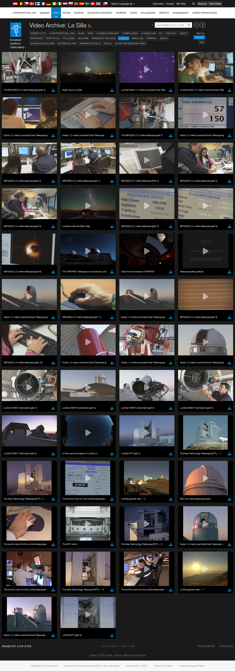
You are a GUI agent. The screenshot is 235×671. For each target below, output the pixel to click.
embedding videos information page (211, 592)
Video (56, 15)
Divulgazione (148, 13)
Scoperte (121, 13)
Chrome (15, 652)
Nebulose (137, 38)
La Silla (123, 38)
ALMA (81, 33)
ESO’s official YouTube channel (86, 588)
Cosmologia (148, 33)
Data (202, 42)
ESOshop (79, 13)
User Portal (215, 3)
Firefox (14, 659)
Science (202, 3)
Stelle (108, 43)
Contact (170, 3)
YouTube (8, 588)
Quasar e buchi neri (42, 43)
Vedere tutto (38, 33)
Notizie (66, 13)
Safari (14, 662)
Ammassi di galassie (104, 38)
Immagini (44, 13)
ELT (161, 33)
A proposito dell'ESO (24, 13)
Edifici (163, 38)
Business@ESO (181, 13)
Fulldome (69, 38)
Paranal (152, 38)
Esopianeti (36, 38)
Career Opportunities (204, 13)
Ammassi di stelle (90, 43)
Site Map (181, 3)
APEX (90, 33)
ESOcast (171, 33)
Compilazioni (130, 33)
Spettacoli (52, 38)
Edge (13, 656)
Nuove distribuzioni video (130, 43)
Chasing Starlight (107, 33)
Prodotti (164, 13)
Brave (14, 649)
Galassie (83, 38)
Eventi (133, 13)
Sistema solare (67, 43)
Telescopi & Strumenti (99, 13)
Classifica (199, 37)
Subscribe (158, 3)
